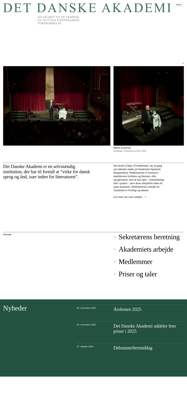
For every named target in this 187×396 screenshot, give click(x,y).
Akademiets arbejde (143, 249)
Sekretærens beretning (146, 236)
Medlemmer (132, 261)
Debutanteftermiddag (132, 347)
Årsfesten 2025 (127, 309)
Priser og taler (135, 273)
